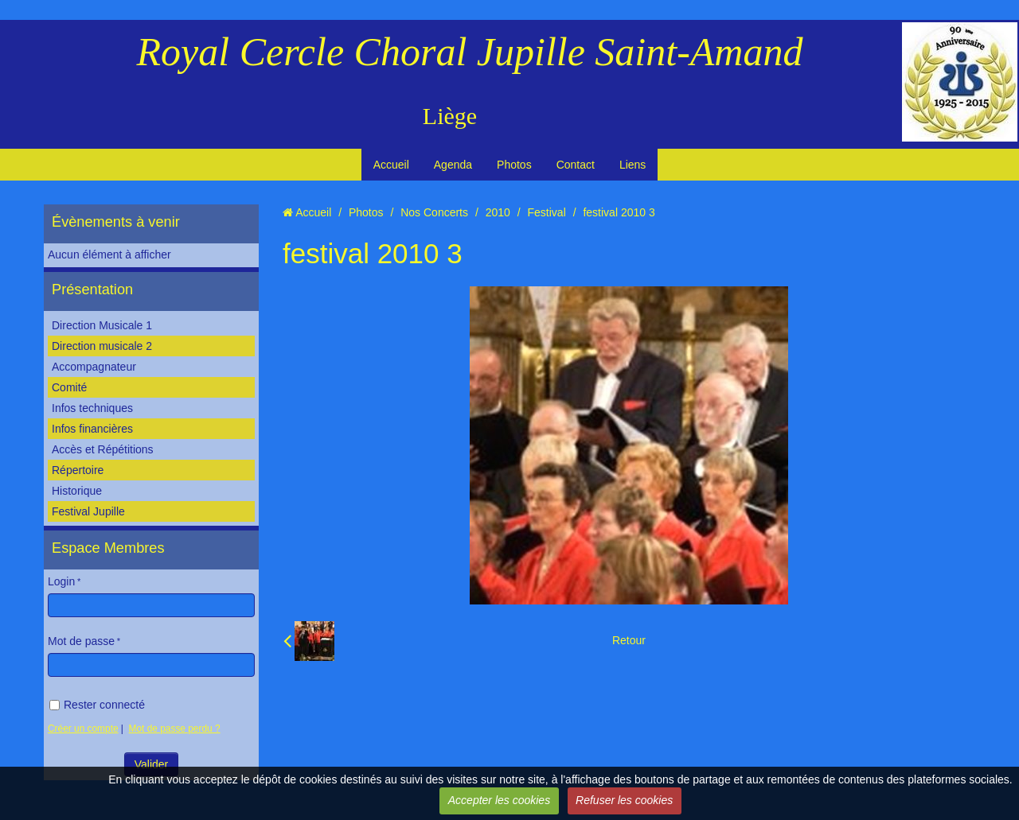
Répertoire (77, 470)
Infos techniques (92, 408)
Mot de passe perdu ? (175, 728)
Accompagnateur (94, 366)
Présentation (92, 289)
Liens (632, 164)
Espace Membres (108, 548)
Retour (629, 640)
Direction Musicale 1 (102, 325)
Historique (77, 490)
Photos (514, 164)
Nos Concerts (434, 212)
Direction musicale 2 (102, 346)
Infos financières (92, 428)
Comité (69, 387)
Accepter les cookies (499, 800)
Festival (547, 212)
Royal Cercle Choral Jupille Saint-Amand (470, 51)
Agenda (453, 164)
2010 (498, 212)
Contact (575, 164)
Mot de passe (81, 641)
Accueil (391, 164)
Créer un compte (83, 728)
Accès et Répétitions (103, 449)
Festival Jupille (88, 511)
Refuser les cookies (624, 800)
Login (61, 581)
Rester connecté (97, 704)
